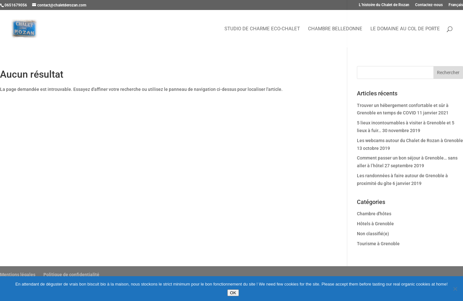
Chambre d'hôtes (374, 213)
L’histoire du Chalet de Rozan (384, 5)
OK (233, 292)
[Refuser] (455, 289)
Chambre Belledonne (335, 29)
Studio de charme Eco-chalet (262, 29)
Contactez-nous (429, 5)
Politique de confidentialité (71, 274)
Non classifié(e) (373, 233)
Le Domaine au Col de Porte (405, 29)
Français (456, 5)
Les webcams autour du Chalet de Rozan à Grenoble (410, 140)
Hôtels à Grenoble (375, 223)
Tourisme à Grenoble (378, 243)
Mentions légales (17, 274)
